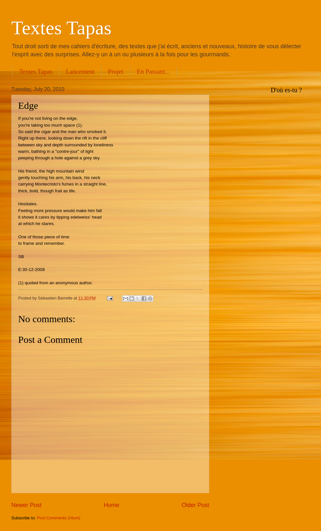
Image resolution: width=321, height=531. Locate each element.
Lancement (80, 71)
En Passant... (153, 71)
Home (111, 505)
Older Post (195, 505)
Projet (116, 71)
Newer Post (26, 505)
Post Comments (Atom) (58, 517)
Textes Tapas (61, 28)
